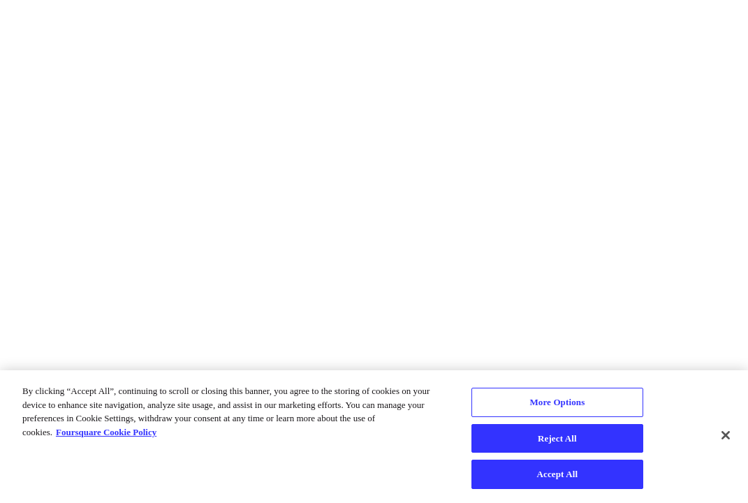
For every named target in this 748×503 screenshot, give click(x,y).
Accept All (557, 474)
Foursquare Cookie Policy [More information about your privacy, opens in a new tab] (106, 432)
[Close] (725, 435)
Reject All (557, 438)
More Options (557, 402)
